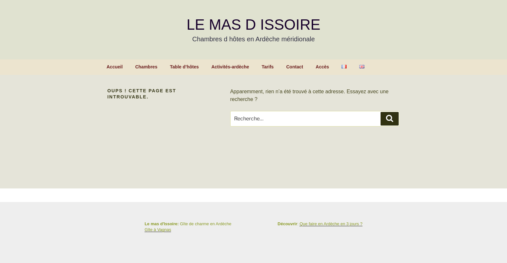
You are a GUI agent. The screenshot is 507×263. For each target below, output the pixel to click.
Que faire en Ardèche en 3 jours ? (330, 223)
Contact (294, 66)
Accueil (115, 66)
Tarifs (268, 66)
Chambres (146, 66)
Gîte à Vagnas (158, 229)
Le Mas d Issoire (253, 24)
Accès (322, 66)
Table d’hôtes (184, 66)
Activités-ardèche (230, 66)
